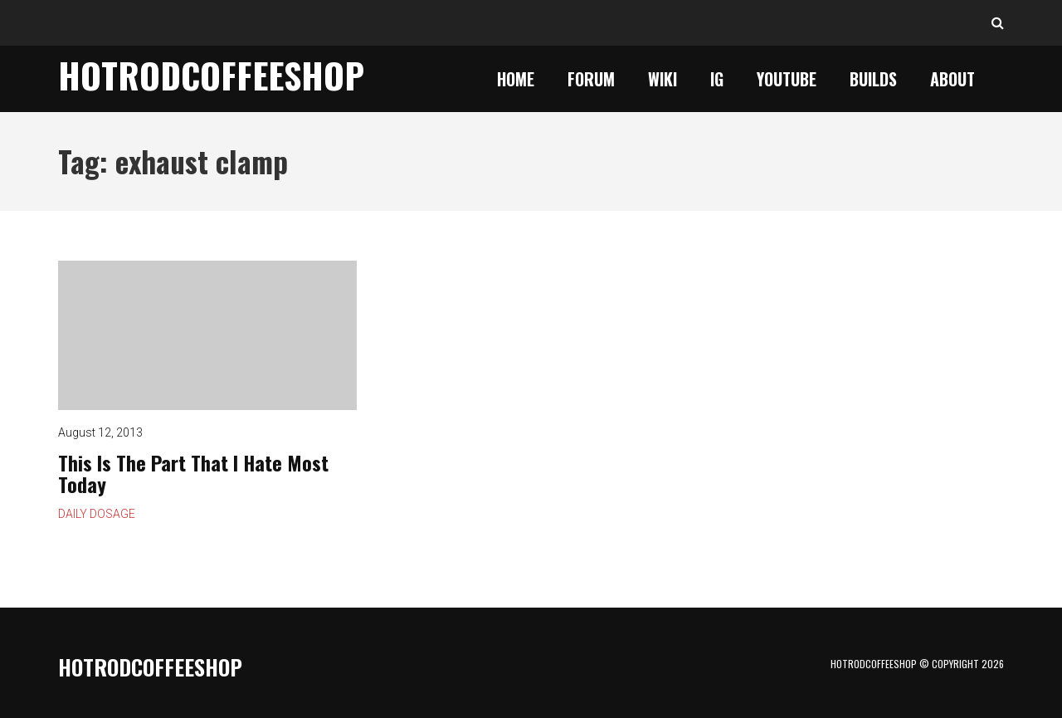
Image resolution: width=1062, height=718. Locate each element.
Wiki (662, 78)
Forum (591, 78)
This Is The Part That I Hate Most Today (207, 335)
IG (716, 78)
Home (515, 78)
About (952, 78)
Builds (873, 78)
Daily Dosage (96, 513)
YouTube (786, 78)
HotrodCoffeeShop (211, 74)
